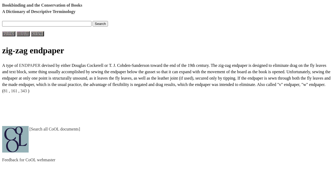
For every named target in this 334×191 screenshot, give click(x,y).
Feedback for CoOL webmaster (28, 160)
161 (14, 91)
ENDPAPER (30, 65)
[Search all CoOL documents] (54, 129)
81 (5, 91)
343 (23, 91)
